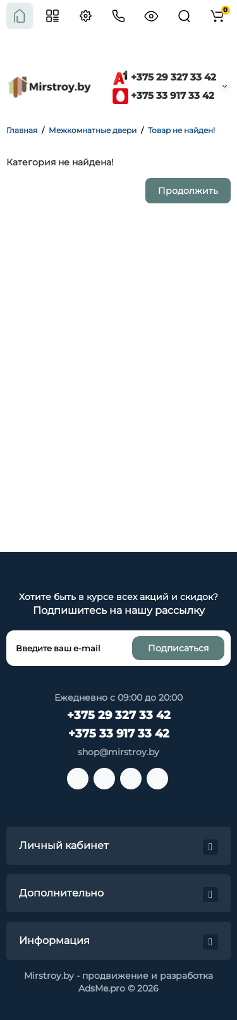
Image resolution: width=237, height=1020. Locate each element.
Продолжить (188, 190)
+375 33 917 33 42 (163, 95)
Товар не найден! (181, 130)
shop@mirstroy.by (118, 752)
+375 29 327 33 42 (164, 77)
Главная (21, 130)
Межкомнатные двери (93, 130)
